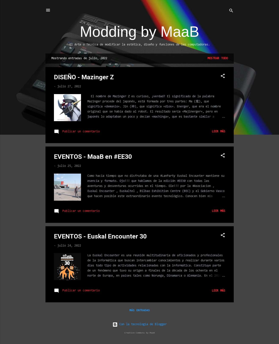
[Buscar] (231, 11)
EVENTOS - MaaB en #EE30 (93, 156)
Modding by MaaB (139, 31)
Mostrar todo (218, 58)
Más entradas (139, 310)
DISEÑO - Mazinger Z (84, 77)
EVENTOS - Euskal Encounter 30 (100, 236)
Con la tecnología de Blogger (140, 324)
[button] (222, 76)
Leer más (218, 131)
